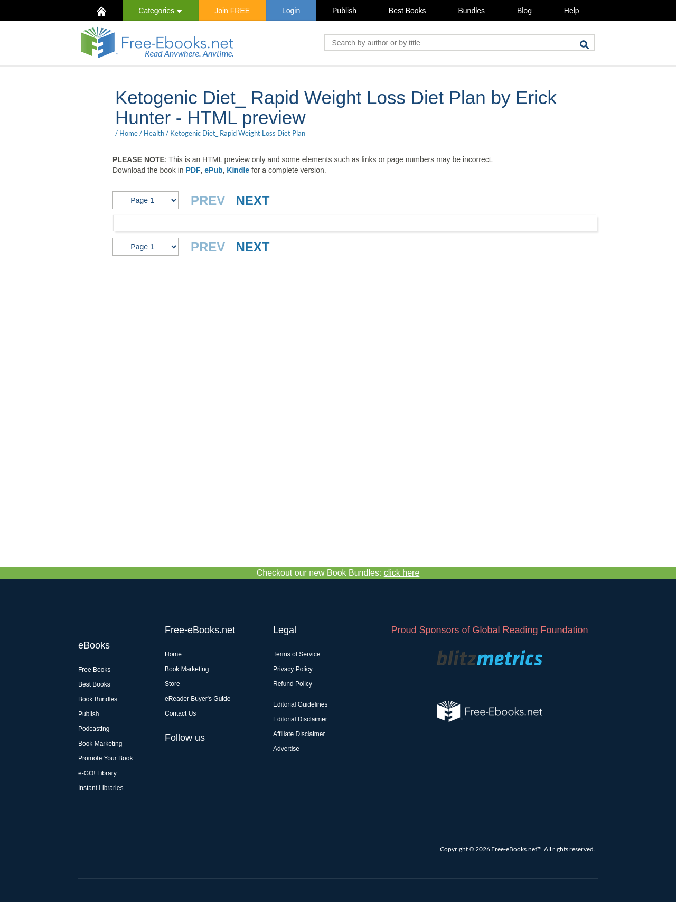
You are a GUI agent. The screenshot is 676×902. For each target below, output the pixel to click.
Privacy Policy (293, 669)
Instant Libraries (100, 788)
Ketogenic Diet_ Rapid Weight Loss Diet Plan (237, 133)
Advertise (286, 749)
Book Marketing (100, 743)
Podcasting (93, 728)
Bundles (471, 10)
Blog (524, 10)
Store (172, 684)
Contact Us (180, 713)
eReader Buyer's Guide (197, 698)
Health (154, 133)
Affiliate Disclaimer (299, 734)
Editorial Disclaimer (300, 719)
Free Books (94, 669)
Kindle (238, 170)
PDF (193, 170)
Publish (344, 10)
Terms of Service (296, 654)
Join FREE (232, 10)
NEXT (252, 200)
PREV (208, 200)
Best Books (407, 10)
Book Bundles (97, 699)
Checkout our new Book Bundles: (338, 572)
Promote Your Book (105, 758)
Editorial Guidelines (300, 704)
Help (571, 10)
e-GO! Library (97, 773)
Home (128, 133)
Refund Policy (292, 684)
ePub (213, 170)
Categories (160, 10)
